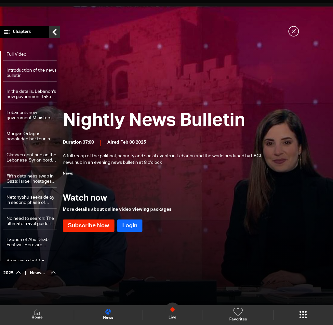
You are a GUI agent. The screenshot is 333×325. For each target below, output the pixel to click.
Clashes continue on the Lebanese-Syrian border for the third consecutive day (31, 159)
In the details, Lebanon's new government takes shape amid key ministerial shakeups (31, 96)
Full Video (16, 56)
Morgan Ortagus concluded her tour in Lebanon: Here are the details (29, 138)
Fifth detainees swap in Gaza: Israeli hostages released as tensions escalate (30, 181)
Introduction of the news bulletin (32, 74)
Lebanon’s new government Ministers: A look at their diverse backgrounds (31, 117)
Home (37, 314)
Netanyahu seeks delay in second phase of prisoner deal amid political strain (30, 202)
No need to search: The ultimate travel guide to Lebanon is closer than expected (30, 223)
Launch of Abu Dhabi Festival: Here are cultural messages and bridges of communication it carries (30, 244)
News (108, 314)
